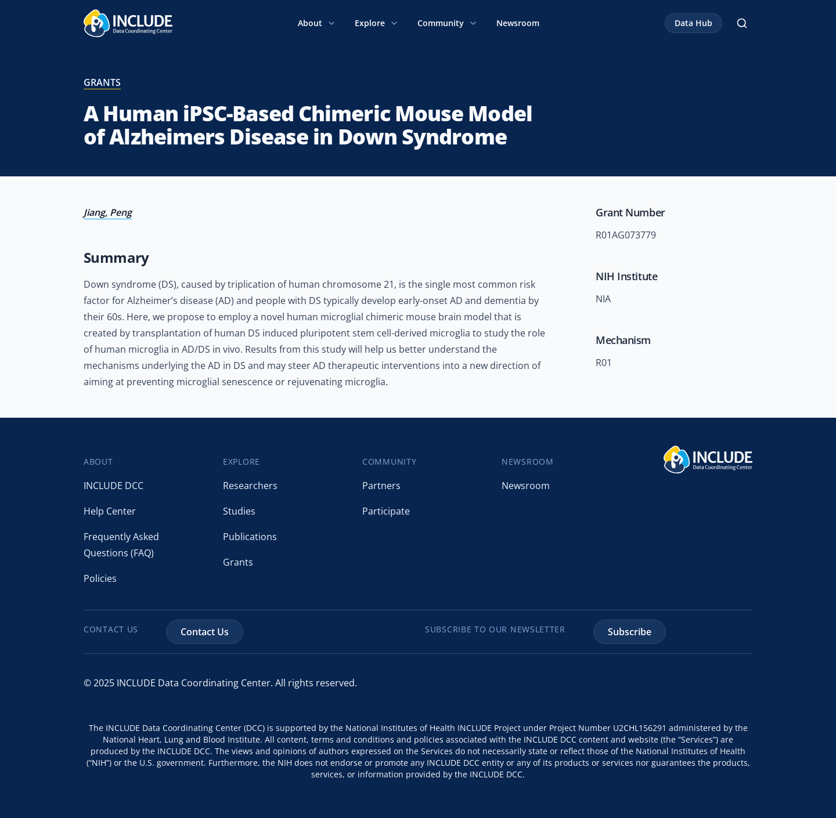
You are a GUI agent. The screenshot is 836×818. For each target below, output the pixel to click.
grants (102, 82)
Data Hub (693, 22)
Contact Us (205, 631)
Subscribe (629, 631)
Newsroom (517, 22)
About (317, 22)
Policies (100, 578)
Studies (239, 511)
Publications (250, 536)
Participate (386, 511)
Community (447, 22)
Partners (381, 485)
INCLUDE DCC (113, 485)
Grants (238, 562)
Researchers (250, 485)
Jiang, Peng (108, 212)
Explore (377, 22)
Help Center (110, 511)
